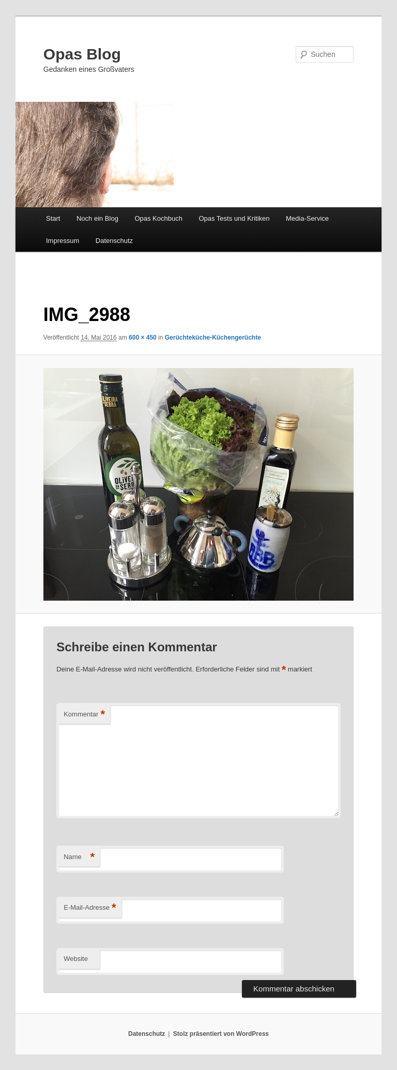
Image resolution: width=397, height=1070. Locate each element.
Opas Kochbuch (158, 218)
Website (76, 958)
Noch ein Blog (97, 218)
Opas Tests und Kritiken (233, 218)
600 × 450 (143, 337)
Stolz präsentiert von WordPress (221, 1033)
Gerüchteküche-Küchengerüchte (213, 337)
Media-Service (307, 218)
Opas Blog (82, 54)
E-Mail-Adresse (90, 907)
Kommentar (84, 714)
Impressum (62, 240)
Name (79, 857)
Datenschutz (114, 240)
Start (53, 218)
